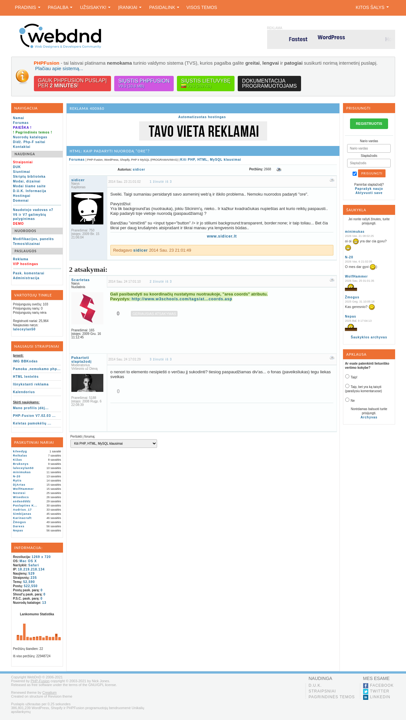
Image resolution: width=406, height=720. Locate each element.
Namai (18, 118)
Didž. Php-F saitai (29, 142)
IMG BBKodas (25, 361)
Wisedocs (21, 497)
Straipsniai (322, 691)
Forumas (21, 123)
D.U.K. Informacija (29, 191)
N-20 (17, 476)
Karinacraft (22, 518)
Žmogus (19, 522)
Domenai (21, 200)
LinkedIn (380, 697)
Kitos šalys (372, 7)
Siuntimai (21, 172)
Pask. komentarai (28, 273)
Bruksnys (21, 463)
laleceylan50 (24, 329)
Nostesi (19, 493)
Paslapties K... (25, 505)
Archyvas (369, 417)
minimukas (22, 472)
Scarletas (80, 280)
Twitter (379, 691)
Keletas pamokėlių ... (32, 423)
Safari (33, 565)
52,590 (29, 582)
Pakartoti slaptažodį (81, 359)
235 (34, 577)
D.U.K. (315, 685)
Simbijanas (22, 513)
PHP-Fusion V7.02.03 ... (34, 415)
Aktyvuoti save (369, 193)
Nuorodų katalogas (30, 137)
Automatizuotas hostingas (202, 117)
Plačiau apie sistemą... (59, 68)
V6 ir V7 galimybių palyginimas (29, 217)
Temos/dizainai (26, 244)
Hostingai (22, 196)
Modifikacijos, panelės (33, 239)
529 (31, 573)
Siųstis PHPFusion (144, 83)
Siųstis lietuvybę (206, 83)
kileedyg (20, 451)
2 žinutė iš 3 (161, 281)
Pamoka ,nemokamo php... (37, 369)
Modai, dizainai (27, 181)
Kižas (17, 459)
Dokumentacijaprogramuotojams (269, 83)
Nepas (18, 530)
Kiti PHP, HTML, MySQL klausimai (210, 159)
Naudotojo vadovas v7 (33, 210)
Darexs (19, 526)
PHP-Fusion (40, 681)
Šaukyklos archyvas (369, 337)
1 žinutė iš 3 (161, 181)
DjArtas (19, 484)
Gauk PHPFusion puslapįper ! (72, 83)
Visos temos (201, 7)
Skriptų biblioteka (29, 176)
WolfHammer (23, 488)
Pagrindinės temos (332, 697)
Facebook (382, 685)
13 (44, 602)
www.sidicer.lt (222, 236)
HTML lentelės (26, 376)
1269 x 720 (41, 557)
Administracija (26, 278)
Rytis (17, 480)
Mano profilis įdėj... (31, 408)
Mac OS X (28, 561)
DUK (17, 167)
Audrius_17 (22, 509)
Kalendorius (24, 392)
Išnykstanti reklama (31, 384)
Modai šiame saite (29, 186)
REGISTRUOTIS (369, 123)
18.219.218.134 (31, 569)
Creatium (49, 692)
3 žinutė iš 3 (161, 359)
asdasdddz (22, 501)
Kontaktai (22, 147)
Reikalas (20, 455)
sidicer (139, 169)
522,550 (30, 586)
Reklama (20, 259)
